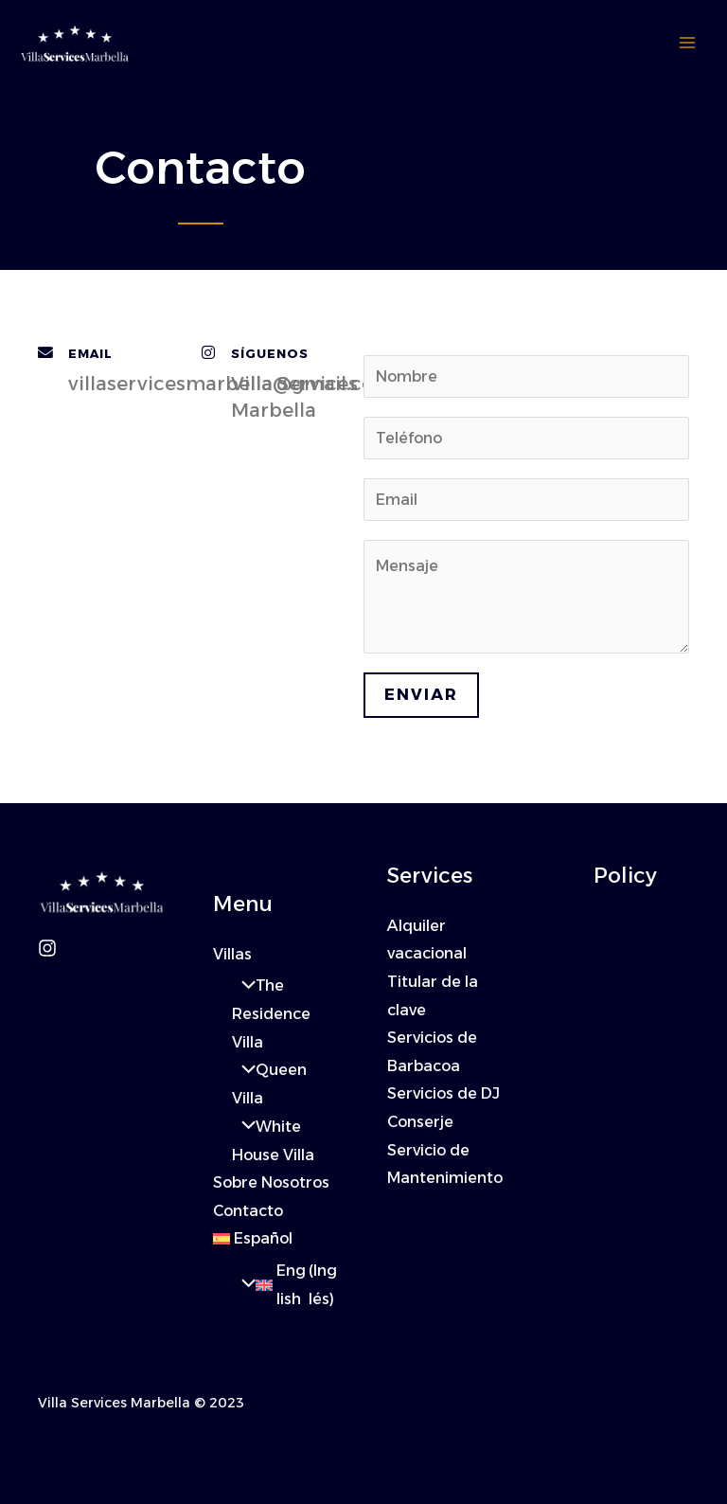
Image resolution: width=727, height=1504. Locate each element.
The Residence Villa (271, 1014)
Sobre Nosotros (271, 1183)
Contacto (248, 1212)
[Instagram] (47, 948)
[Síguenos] (208, 353)
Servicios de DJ (443, 1094)
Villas (232, 954)
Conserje (420, 1123)
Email (90, 353)
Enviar (421, 695)
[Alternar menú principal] (687, 43)
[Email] (45, 353)
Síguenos (270, 353)
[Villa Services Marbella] (76, 43)
